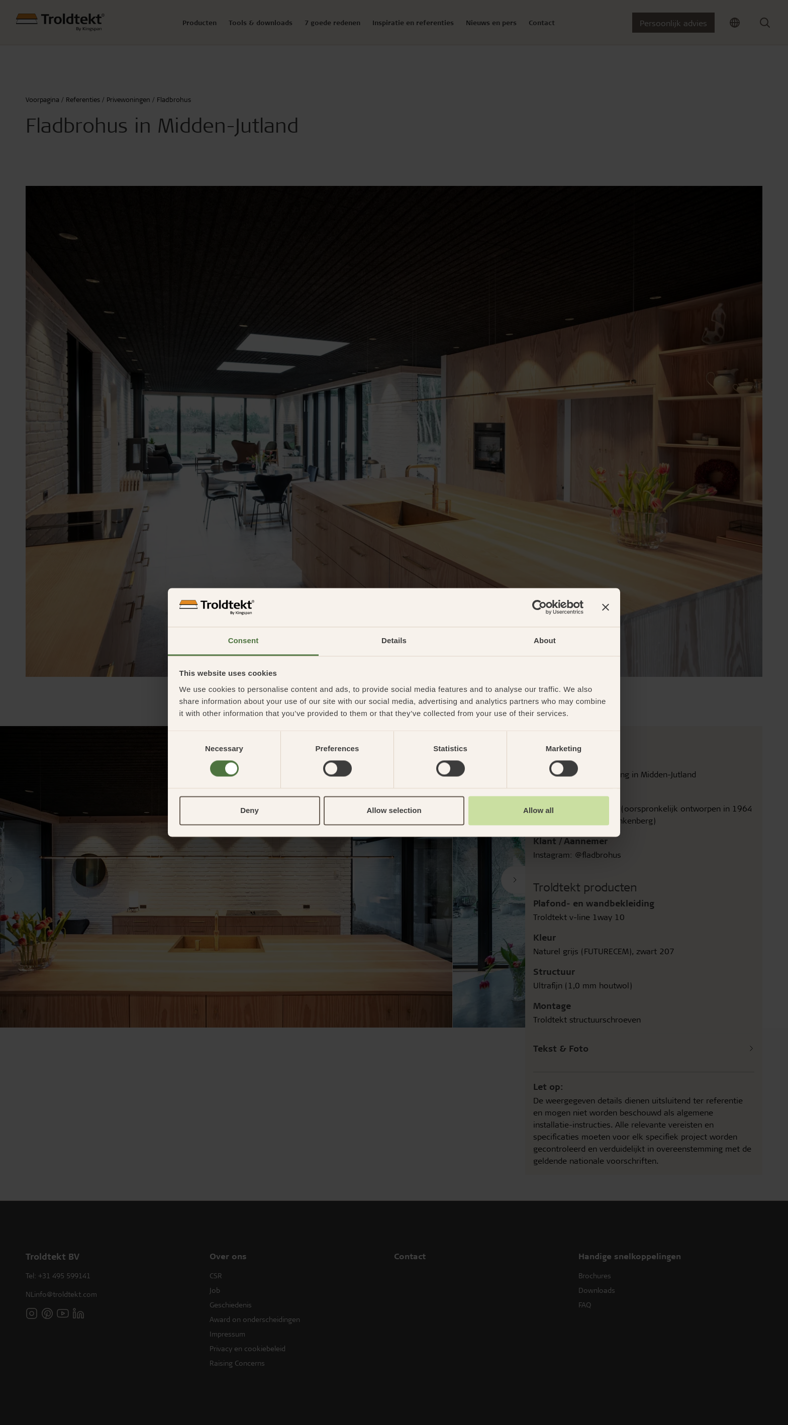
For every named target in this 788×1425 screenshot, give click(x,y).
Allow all (538, 810)
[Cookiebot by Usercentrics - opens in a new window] (539, 607)
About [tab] (545, 640)
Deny (249, 810)
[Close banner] (605, 607)
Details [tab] (394, 640)
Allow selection (393, 810)
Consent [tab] (243, 640)
